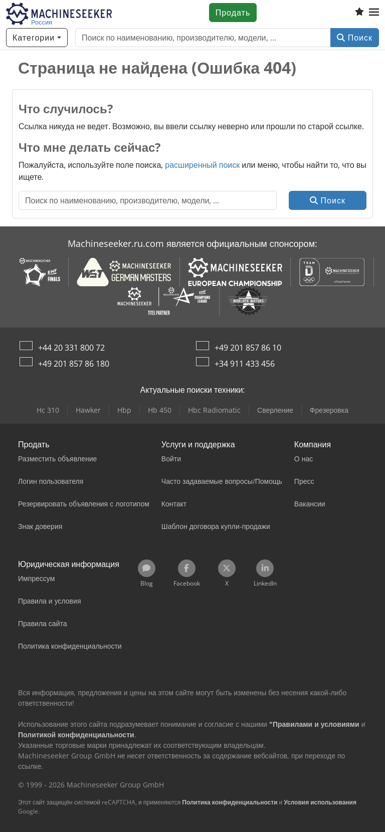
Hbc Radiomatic (214, 410)
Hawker (88, 410)
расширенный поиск (202, 164)
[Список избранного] (359, 12)
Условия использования (320, 802)
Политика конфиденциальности (229, 802)
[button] (374, 12)
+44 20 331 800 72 (71, 347)
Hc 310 (48, 410)
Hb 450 (159, 410)
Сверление (275, 410)
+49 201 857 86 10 (248, 347)
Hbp (124, 410)
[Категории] (37, 37)
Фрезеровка (329, 410)
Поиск (354, 37)
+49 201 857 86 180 (73, 363)
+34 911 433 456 (245, 363)
